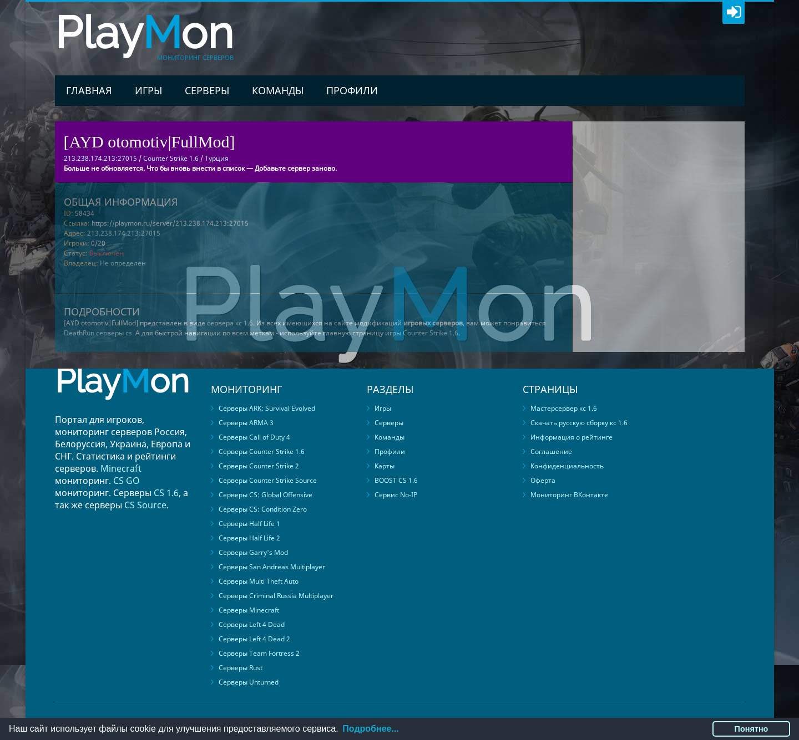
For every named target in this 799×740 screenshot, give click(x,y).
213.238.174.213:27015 (123, 233)
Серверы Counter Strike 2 (259, 466)
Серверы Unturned (249, 682)
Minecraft (120, 468)
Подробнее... (370, 728)
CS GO (126, 480)
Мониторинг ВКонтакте (569, 494)
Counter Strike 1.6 (171, 158)
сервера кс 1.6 (230, 323)
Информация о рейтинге (571, 437)
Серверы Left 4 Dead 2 (254, 639)
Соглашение (551, 451)
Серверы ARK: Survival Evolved (267, 408)
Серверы (207, 90)
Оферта (542, 480)
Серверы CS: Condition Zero (263, 509)
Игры (148, 90)
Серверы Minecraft (249, 610)
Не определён (123, 263)
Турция (217, 158)
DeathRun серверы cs (98, 333)
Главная (89, 90)
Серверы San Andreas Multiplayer (272, 566)
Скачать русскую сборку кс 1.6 (579, 422)
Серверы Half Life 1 (249, 523)
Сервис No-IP (396, 494)
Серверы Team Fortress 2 (259, 653)
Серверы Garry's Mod (253, 552)
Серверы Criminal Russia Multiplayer (276, 595)
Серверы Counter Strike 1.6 (262, 451)
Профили (352, 90)
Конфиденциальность (567, 466)
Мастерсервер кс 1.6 (563, 408)
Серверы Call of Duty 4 (254, 437)
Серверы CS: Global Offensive (265, 494)
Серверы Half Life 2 (249, 538)
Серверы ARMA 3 (246, 422)
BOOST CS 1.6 (396, 480)
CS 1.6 (166, 493)
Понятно (751, 728)
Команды (278, 90)
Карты (385, 466)
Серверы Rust (240, 667)
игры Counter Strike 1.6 (421, 333)
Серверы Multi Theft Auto (259, 581)
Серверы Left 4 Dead (252, 624)
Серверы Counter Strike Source (268, 480)
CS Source (145, 505)
